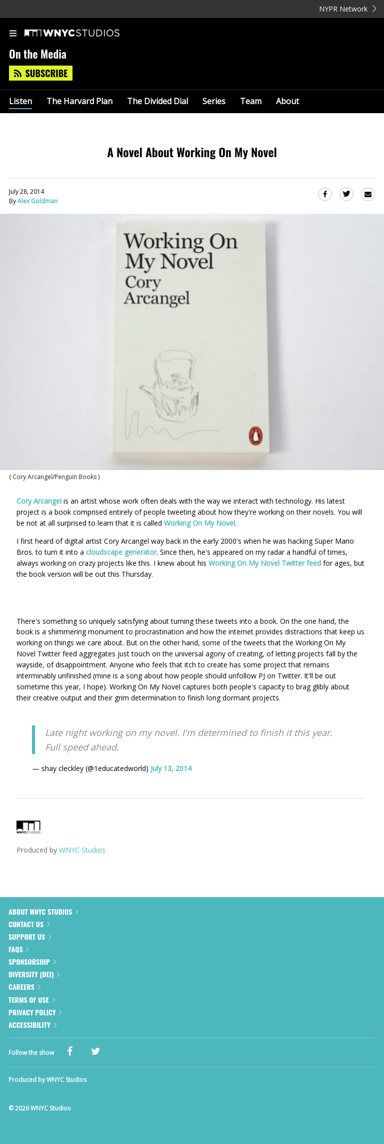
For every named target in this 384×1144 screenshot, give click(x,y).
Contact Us (29, 924)
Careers (24, 986)
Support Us (29, 936)
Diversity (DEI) (34, 974)
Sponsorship (32, 961)
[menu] (13, 34)
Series (214, 101)
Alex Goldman (38, 201)
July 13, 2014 (171, 768)
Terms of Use (31, 999)
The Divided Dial (157, 101)
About (287, 101)
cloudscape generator (121, 552)
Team (251, 101)
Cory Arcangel (39, 501)
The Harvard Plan (79, 101)
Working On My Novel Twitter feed (264, 563)
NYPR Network (347, 9)
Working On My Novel (199, 523)
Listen (20, 101)
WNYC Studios (82, 850)
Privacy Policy (35, 1012)
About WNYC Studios (43, 911)
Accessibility (32, 1024)
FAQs (18, 949)
